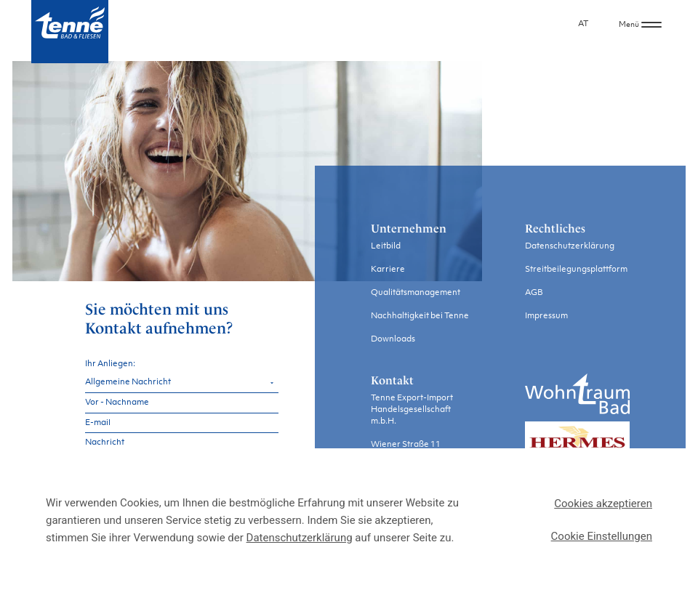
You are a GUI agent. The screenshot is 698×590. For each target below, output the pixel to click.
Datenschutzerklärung (569, 247)
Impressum (546, 316)
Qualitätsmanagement (415, 293)
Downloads (393, 340)
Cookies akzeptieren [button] (603, 503)
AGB (534, 293)
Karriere (388, 270)
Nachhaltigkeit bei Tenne (420, 316)
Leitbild (386, 247)
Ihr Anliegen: (110, 364)
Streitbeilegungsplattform (576, 270)
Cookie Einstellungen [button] (601, 536)
